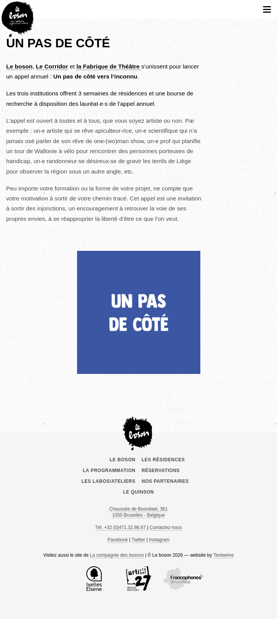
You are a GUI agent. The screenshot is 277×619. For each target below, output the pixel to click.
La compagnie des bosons (117, 555)
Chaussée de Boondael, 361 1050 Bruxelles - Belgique (138, 512)
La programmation (109, 470)
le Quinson (138, 492)
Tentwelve (223, 555)
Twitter (138, 539)
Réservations (161, 470)
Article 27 (139, 578)
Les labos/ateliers (108, 481)
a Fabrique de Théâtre (108, 66)
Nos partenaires (165, 481)
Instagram (159, 539)
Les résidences (163, 459)
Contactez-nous (165, 527)
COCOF (183, 578)
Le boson (138, 432)
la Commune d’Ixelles (94, 578)
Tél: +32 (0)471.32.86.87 (120, 527)
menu (267, 9)
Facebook (117, 539)
